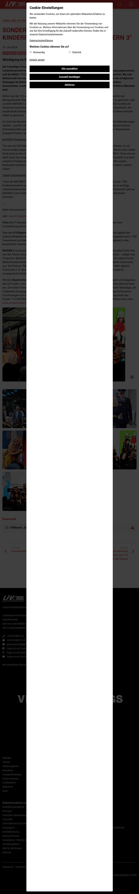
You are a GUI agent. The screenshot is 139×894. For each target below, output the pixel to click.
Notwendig (39, 52)
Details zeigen (37, 59)
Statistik (76, 52)
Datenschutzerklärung (41, 40)
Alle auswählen (69, 68)
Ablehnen (70, 84)
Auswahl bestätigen (69, 76)
